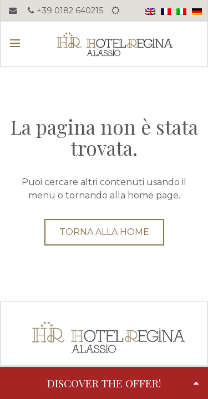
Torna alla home (104, 232)
